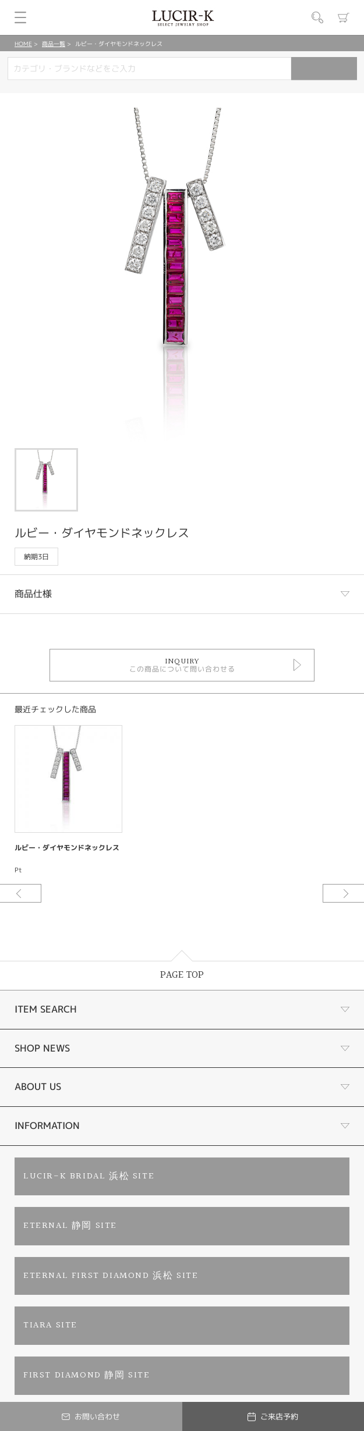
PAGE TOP (182, 975)
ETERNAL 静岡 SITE (70, 1226)
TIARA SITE (50, 1325)
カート (343, 17)
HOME (23, 44)
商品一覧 (53, 44)
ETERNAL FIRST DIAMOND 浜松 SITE (110, 1276)
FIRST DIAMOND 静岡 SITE (86, 1375)
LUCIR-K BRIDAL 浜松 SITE (88, 1176)
